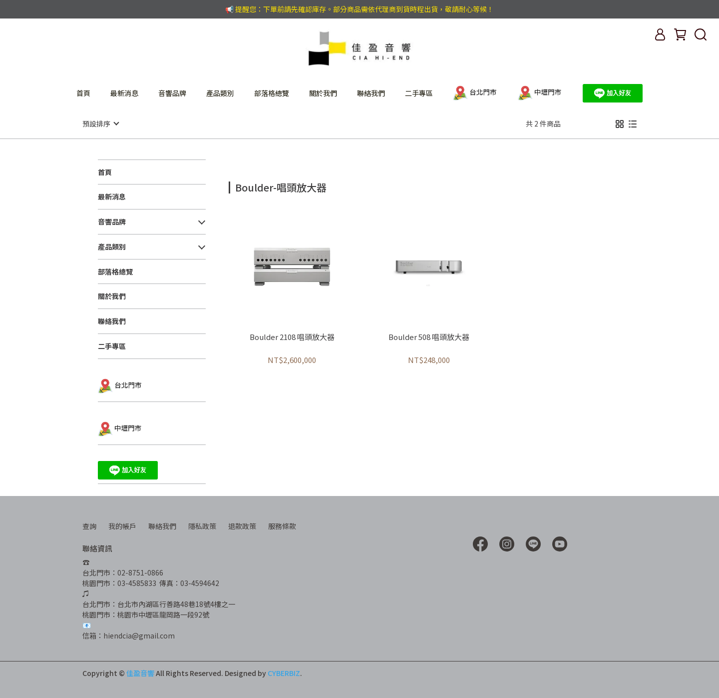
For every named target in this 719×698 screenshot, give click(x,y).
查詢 (89, 525)
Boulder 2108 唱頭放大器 (292, 337)
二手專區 (419, 93)
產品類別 (220, 93)
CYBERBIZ (284, 673)
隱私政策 (202, 525)
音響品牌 (172, 93)
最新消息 (124, 93)
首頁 (83, 93)
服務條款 (282, 525)
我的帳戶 (122, 525)
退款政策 (242, 525)
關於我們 (323, 93)
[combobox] (247, 186)
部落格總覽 (271, 93)
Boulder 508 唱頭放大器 (428, 337)
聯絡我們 (371, 93)
